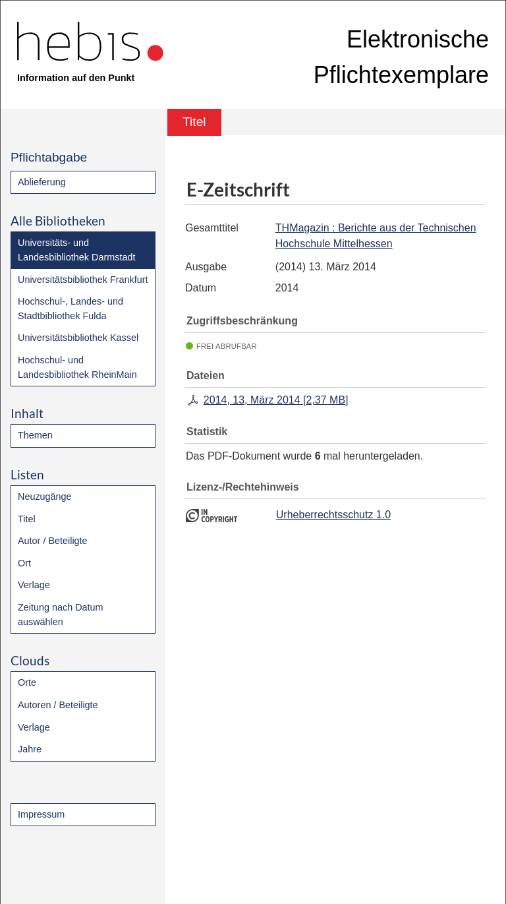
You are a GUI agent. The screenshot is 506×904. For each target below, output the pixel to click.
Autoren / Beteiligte (58, 705)
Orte (27, 682)
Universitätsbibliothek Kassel (78, 337)
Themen (35, 435)
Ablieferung (42, 182)
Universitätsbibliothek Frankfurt (83, 279)
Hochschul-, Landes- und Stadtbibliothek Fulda (70, 308)
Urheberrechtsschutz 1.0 (333, 514)
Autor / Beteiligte (53, 540)
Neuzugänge (45, 496)
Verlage (34, 585)
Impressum (41, 814)
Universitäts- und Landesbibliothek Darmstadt (76, 249)
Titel (27, 519)
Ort (24, 563)
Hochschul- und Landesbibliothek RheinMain (77, 367)
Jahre (30, 749)
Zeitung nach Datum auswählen (60, 614)
